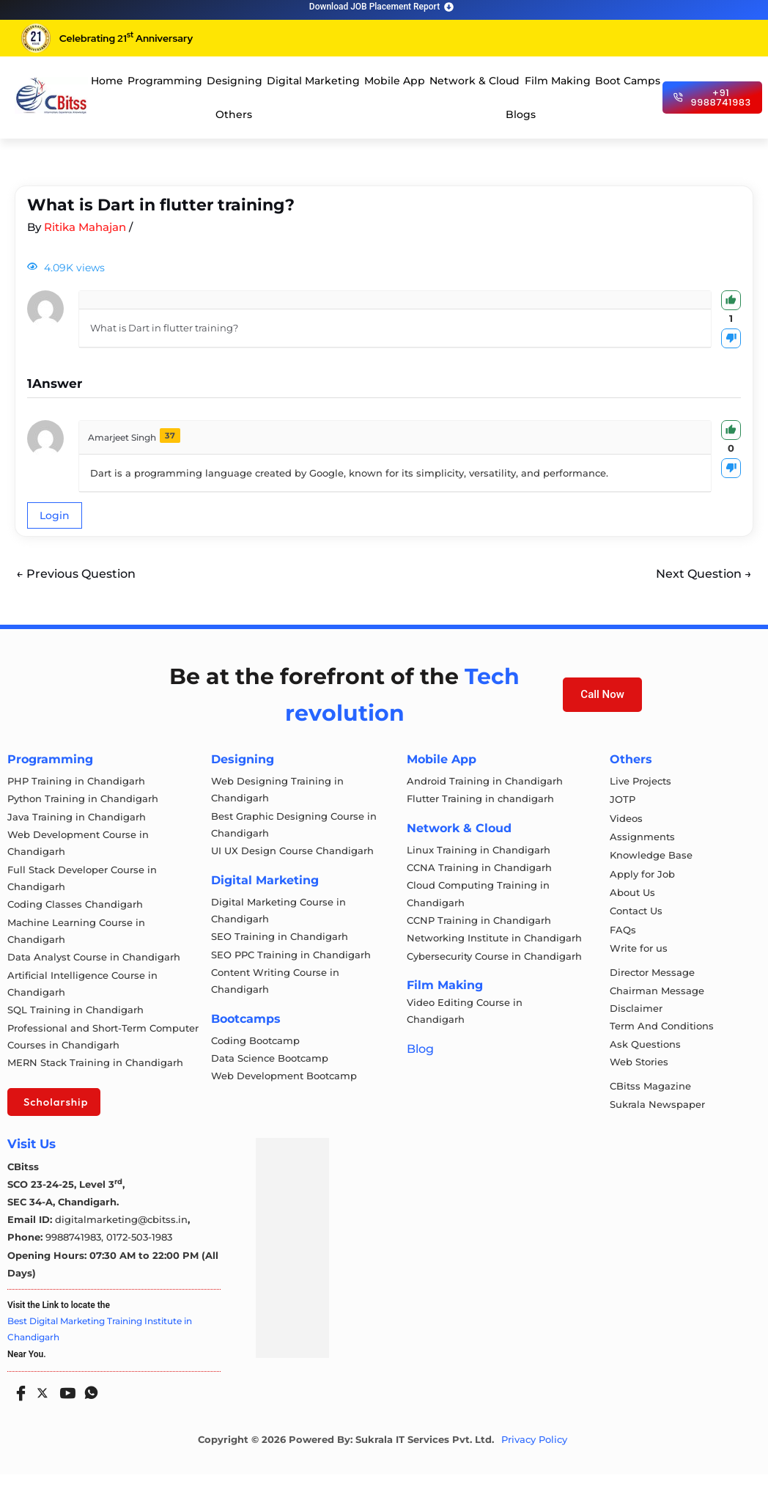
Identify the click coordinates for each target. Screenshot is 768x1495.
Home (107, 80)
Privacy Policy (534, 1461)
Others (233, 114)
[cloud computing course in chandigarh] (51, 95)
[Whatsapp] (88, 1408)
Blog (420, 1062)
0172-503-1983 (139, 1258)
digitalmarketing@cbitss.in (121, 1240)
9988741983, (75, 1258)
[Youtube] (64, 1408)
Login (55, 515)
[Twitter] (41, 1410)
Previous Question (76, 574)
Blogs (521, 114)
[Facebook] (17, 1408)
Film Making (558, 80)
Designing (234, 80)
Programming (165, 80)
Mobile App (394, 80)
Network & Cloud (474, 80)
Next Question (704, 574)
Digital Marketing (313, 80)
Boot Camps (627, 80)
